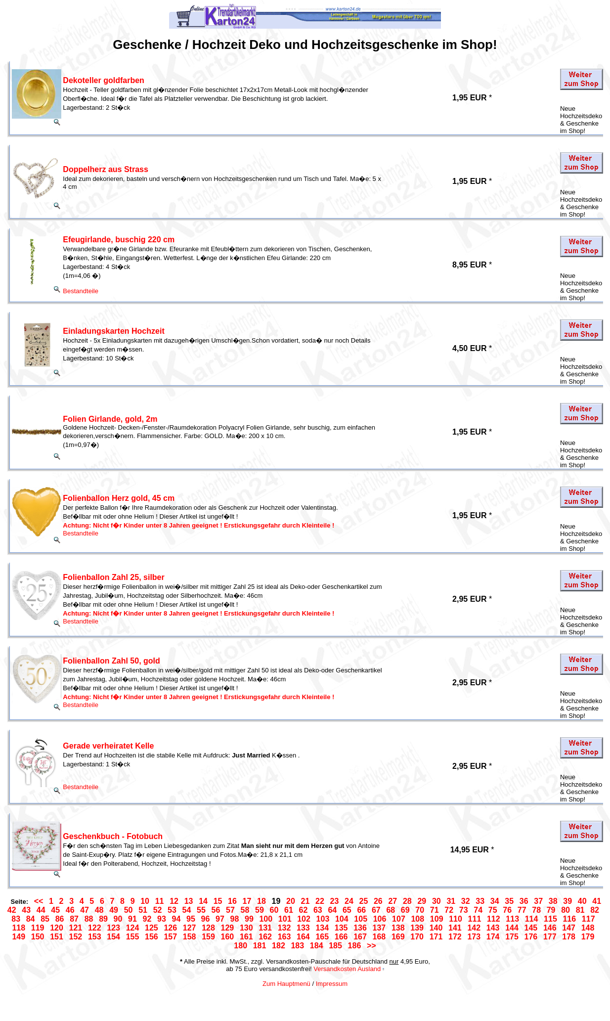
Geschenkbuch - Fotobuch (113, 836)
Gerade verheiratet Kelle (108, 746)
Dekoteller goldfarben (103, 80)
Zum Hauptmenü (286, 983)
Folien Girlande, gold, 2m (110, 419)
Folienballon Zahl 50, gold (111, 661)
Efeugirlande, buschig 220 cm (118, 239)
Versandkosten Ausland (347, 969)
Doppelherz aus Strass (105, 169)
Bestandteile (80, 291)
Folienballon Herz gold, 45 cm (118, 498)
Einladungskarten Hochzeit (113, 331)
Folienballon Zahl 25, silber (113, 577)
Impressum (332, 983)
